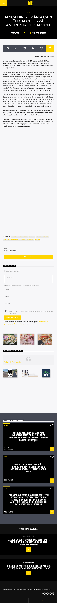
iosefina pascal (15, 239)
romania (37, 239)
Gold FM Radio (25, 33)
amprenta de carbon (16, 236)
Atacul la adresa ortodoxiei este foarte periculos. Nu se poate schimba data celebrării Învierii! (28, 542)
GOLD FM (6, 239)
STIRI (28, 12)
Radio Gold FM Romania (12, 362)
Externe (6, 425)
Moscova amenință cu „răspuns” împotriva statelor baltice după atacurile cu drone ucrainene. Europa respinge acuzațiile (28, 436)
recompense (30, 239)
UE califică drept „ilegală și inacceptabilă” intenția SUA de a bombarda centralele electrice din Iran (28, 468)
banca (25, 236)
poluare (23, 239)
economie (32, 236)
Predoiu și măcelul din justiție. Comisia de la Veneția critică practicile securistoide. (29, 567)
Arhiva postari (28, 257)
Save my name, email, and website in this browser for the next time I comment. (31, 311)
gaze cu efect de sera (42, 236)
